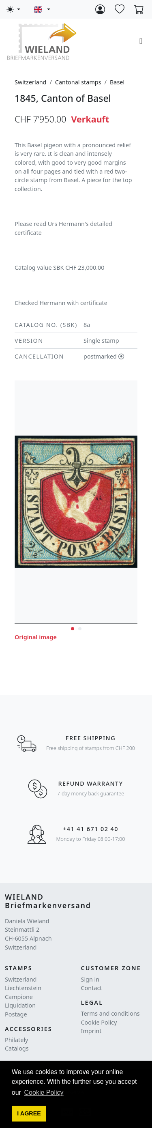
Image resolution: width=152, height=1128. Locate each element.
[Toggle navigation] (141, 41)
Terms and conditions (110, 1013)
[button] (29, 1114)
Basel (117, 82)
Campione (19, 997)
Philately (16, 1040)
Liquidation (20, 1005)
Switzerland (30, 82)
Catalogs (17, 1048)
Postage (16, 1014)
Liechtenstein (23, 988)
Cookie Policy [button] (44, 1092)
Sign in (90, 979)
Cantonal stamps (78, 82)
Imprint (91, 1031)
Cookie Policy (99, 1022)
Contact (91, 988)
